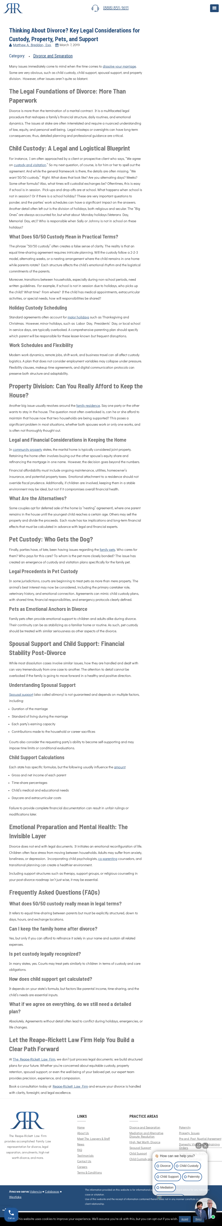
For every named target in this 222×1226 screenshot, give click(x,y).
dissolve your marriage (119, 66)
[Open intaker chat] (159, 1198)
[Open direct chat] (199, 1146)
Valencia (36, 1191)
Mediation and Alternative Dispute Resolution (146, 1135)
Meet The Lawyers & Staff (93, 1138)
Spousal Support (140, 1148)
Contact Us (84, 1161)
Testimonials (85, 1155)
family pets (107, 549)
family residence (88, 405)
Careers (82, 1167)
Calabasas (52, 1191)
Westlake (15, 1197)
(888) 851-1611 (116, 8)
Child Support (138, 1153)
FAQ (79, 1150)
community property (27, 449)
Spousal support (21, 694)
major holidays (78, 317)
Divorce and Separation (53, 55)
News (80, 1144)
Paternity (185, 1127)
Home (81, 1127)
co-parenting (107, 859)
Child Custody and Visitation (147, 1159)
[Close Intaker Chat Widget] (205, 1146)
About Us (83, 1133)
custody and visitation (30, 165)
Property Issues (189, 1133)
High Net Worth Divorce (144, 1142)
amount (119, 767)
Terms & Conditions (89, 1172)
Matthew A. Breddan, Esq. (32, 45)
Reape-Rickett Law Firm (70, 1086)
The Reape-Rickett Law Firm (34, 1059)
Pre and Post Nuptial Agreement (200, 1138)
